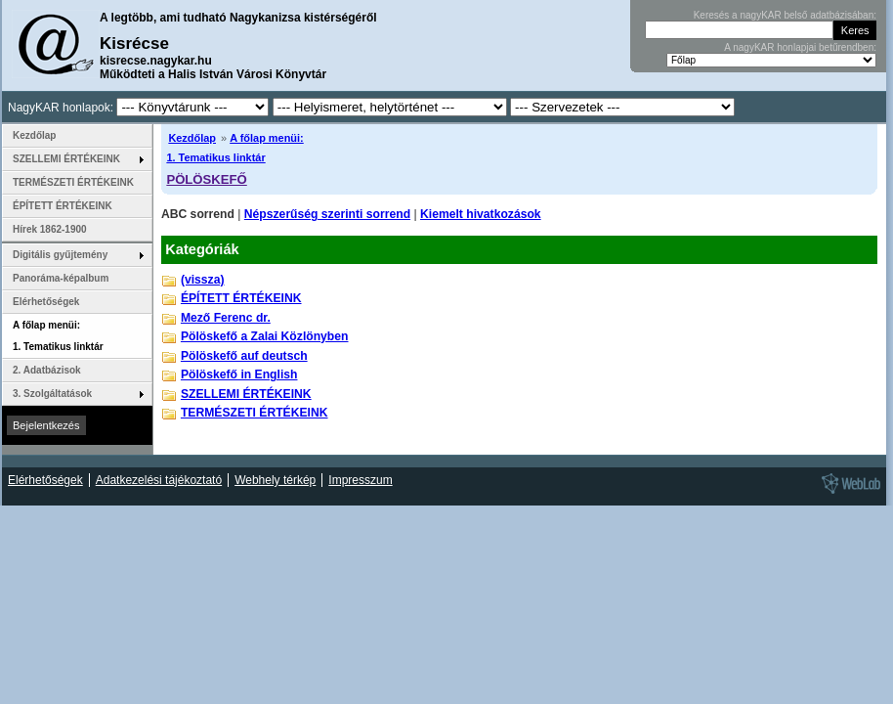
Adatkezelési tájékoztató (159, 480)
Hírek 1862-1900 (50, 229)
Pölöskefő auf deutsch (244, 356)
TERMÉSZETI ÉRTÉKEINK (254, 412)
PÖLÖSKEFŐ (206, 179)
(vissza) (203, 279)
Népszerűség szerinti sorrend (327, 214)
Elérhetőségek (46, 301)
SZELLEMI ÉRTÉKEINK (246, 394)
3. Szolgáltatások (52, 393)
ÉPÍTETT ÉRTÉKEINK (241, 298)
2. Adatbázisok (47, 370)
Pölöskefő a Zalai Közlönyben (265, 336)
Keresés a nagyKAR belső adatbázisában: (785, 15)
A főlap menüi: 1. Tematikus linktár (58, 336)
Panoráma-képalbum (60, 278)
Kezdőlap (192, 138)
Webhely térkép (275, 480)
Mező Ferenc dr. (226, 318)
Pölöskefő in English (239, 374)
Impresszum (360, 480)
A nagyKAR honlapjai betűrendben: (800, 47)
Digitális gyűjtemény (60, 254)
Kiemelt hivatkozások (480, 214)
